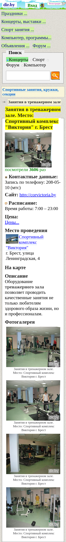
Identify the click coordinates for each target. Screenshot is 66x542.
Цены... (12, 222)
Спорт (38, 59)
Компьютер (33, 64)
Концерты (17, 59)
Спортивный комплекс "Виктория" (24, 242)
